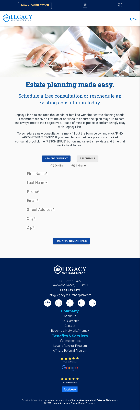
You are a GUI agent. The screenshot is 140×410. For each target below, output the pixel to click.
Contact (70, 325)
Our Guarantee (70, 321)
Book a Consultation (35, 5)
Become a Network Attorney (70, 330)
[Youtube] (58, 303)
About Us (70, 316)
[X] (70, 303)
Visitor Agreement (82, 400)
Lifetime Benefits (70, 340)
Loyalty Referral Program (70, 345)
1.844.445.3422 (70, 290)
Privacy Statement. (107, 400)
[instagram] (81, 303)
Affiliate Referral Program (70, 350)
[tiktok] (92, 303)
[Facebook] (47, 303)
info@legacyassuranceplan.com (70, 295)
